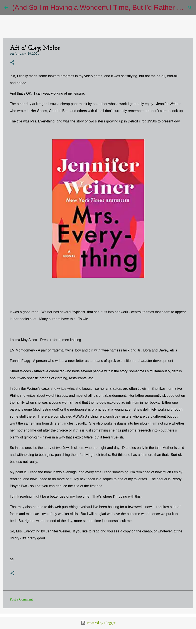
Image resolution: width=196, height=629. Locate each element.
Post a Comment (21, 599)
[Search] (190, 7)
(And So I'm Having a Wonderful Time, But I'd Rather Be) (100, 7)
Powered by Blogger (98, 623)
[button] (12, 63)
